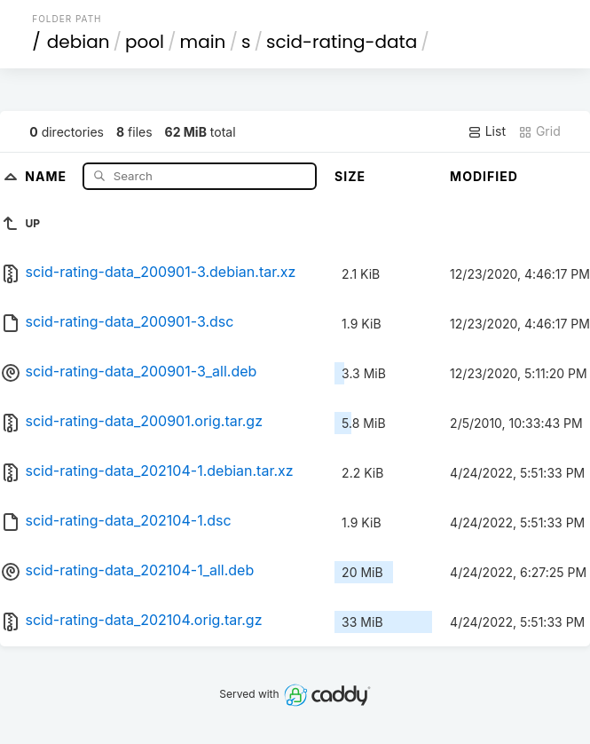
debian (78, 41)
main (203, 41)
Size (350, 176)
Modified (484, 176)
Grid (539, 131)
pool (144, 41)
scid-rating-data (341, 41)
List (487, 131)
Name (47, 175)
